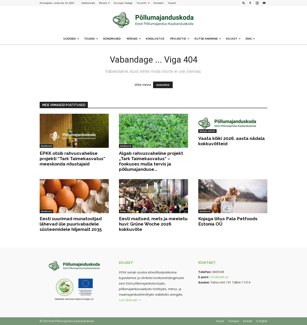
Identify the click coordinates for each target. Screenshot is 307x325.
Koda (123, 211)
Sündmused (112, 38)
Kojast (233, 38)
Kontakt (247, 321)
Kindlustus (155, 38)
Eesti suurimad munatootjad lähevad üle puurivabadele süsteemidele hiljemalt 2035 (71, 224)
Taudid (172, 2)
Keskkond (46, 145)
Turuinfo (142, 2)
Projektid (180, 38)
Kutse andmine (207, 38)
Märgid (134, 38)
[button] (243, 2)
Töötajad (233, 321)
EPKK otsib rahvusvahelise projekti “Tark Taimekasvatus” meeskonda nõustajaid (72, 159)
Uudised (71, 38)
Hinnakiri (159, 2)
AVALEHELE (162, 84)
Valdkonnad (88, 2)
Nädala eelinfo (207, 130)
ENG (250, 38)
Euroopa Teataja (123, 2)
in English (261, 321)
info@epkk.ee (219, 277)
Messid (104, 2)
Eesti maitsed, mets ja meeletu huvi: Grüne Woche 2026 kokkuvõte (153, 224)
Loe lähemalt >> (130, 300)
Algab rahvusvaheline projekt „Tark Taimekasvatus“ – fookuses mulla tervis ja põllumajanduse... (151, 161)
